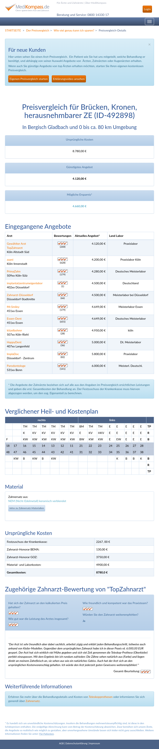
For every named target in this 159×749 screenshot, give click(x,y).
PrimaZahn (13, 271)
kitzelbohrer (14, 330)
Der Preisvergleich (37, 30)
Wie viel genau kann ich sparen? (74, 30)
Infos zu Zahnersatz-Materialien (27, 508)
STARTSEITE (13, 30)
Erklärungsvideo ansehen (69, 79)
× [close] (149, 44)
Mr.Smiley (13, 306)
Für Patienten (46, 733)
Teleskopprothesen (100, 696)
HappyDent (14, 342)
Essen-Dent (14, 318)
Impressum (94, 743)
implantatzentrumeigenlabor (25, 283)
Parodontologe (16, 365)
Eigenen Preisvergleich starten (29, 79)
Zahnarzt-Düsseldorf (20, 295)
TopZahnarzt (15, 247)
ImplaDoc (13, 354)
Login (147, 9)
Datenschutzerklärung (76, 743)
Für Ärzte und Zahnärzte (70, 2)
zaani (10, 259)
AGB (61, 743)
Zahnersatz (33, 701)
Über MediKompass (95, 2)
